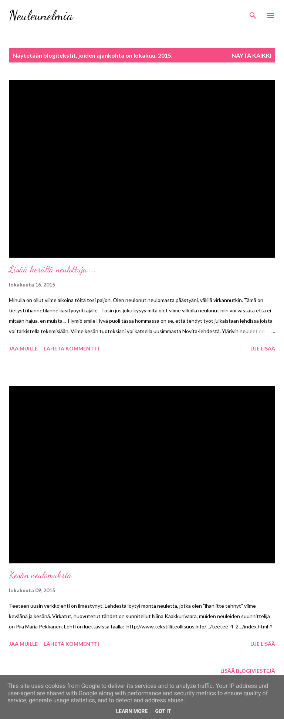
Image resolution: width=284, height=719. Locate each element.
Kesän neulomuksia (40, 575)
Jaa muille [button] (23, 348)
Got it (163, 711)
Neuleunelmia (41, 15)
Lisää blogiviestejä (247, 671)
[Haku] (252, 13)
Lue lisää (262, 348)
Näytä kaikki (251, 55)
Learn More (132, 711)
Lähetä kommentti (71, 348)
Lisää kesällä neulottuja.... (52, 269)
